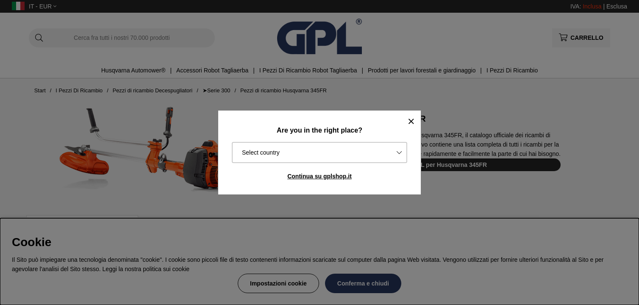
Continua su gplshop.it (319, 176)
